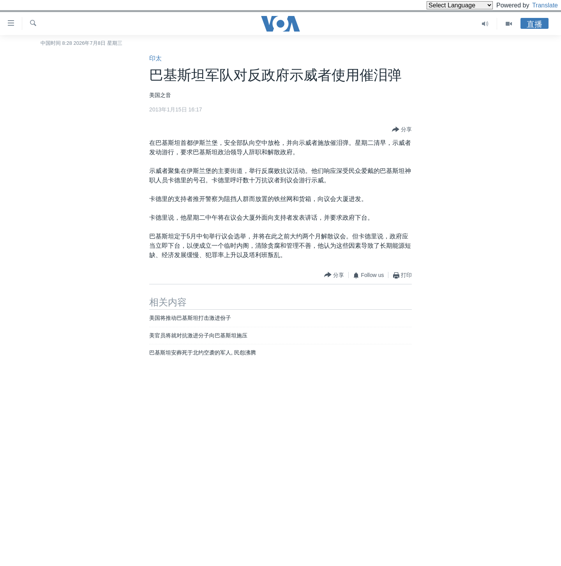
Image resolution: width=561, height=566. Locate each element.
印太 (155, 58)
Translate (538, 5)
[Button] (402, 129)
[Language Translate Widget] (446, 5)
